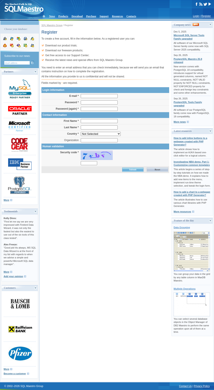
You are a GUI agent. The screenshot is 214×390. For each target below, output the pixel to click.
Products (63, 16)
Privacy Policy (202, 386)
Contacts (131, 16)
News (52, 16)
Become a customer (15, 373)
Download (77, 16)
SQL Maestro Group (51, 25)
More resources (182, 211)
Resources (117, 16)
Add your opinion (13, 276)
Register (206, 16)
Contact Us (185, 386)
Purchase (91, 16)
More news (180, 122)
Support (104, 16)
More (6, 200)
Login (196, 16)
